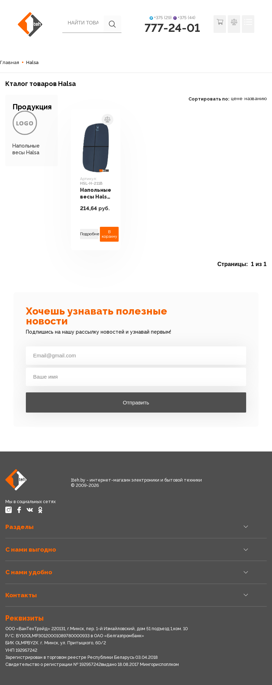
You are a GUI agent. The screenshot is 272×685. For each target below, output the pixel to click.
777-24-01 (172, 27)
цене (237, 98)
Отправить (136, 402)
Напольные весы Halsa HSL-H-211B (95, 193)
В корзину (109, 234)
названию (255, 98)
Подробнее (89, 234)
